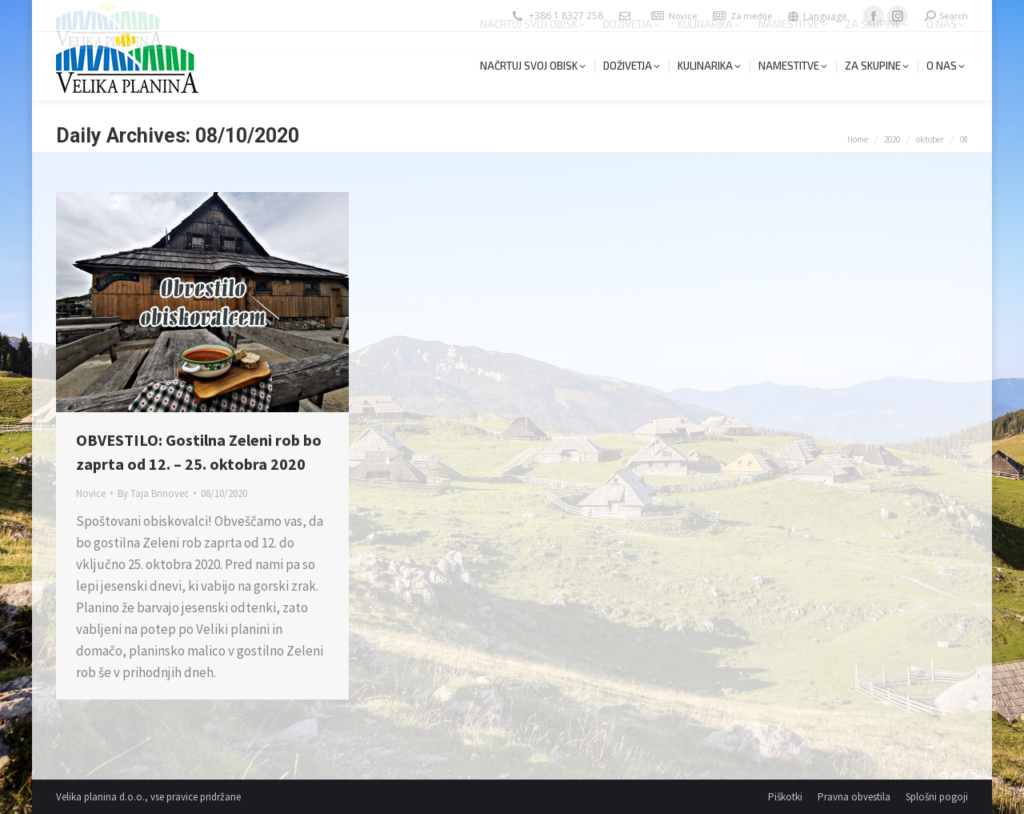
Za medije (751, 16)
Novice (683, 16)
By (153, 493)
